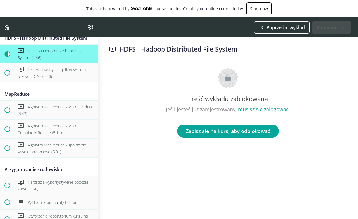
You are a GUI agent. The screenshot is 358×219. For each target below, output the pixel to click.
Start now (259, 8)
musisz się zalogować (263, 109)
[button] (7, 27)
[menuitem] (91, 27)
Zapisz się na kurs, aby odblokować (228, 131)
